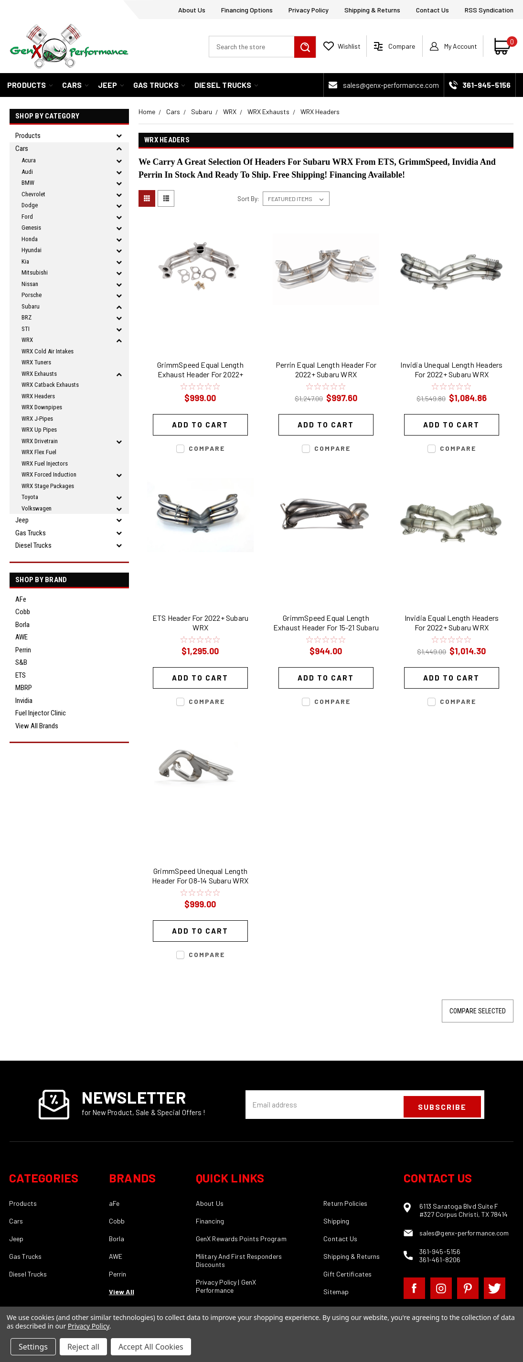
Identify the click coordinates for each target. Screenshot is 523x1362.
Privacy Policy (308, 10)
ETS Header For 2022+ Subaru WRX (200, 622)
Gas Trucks (159, 84)
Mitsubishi (34, 272)
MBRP (23, 687)
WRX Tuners (36, 362)
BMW (27, 182)
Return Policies (345, 1203)
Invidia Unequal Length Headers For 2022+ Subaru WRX (451, 369)
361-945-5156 (439, 1251)
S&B (21, 662)
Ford (27, 216)
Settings (33, 1346)
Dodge (29, 205)
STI (25, 328)
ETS (20, 675)
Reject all (83, 1346)
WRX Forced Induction (48, 474)
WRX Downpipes (41, 407)
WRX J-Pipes (37, 418)
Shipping (336, 1221)
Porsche (31, 294)
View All (121, 1292)
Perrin (23, 650)
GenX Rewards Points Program (241, 1238)
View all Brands (36, 726)
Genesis (31, 227)
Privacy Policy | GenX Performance (226, 1286)
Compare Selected (477, 1011)
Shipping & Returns (372, 10)
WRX (27, 339)
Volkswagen (36, 508)
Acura (28, 160)
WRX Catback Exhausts (50, 384)
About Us (191, 10)
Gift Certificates (347, 1274)
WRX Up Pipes (39, 429)
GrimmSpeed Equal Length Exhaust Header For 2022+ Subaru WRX (200, 371)
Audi (27, 171)
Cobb (22, 611)
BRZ (26, 317)
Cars (75, 84)
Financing (210, 1221)
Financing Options (247, 10)
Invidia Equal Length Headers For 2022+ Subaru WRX (452, 622)
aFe (20, 599)
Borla (22, 624)
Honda (29, 239)
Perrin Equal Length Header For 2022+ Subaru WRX (326, 369)
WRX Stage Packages (47, 485)
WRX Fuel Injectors (44, 463)
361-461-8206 (439, 1260)
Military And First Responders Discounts (239, 1260)
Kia (25, 261)
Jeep (111, 84)
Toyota (29, 496)
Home (147, 111)
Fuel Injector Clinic (40, 713)
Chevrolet (33, 194)
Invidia (23, 700)
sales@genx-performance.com (391, 85)
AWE (21, 637)
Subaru (30, 306)
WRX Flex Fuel (38, 452)
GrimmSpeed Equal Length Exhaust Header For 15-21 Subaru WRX (326, 624)
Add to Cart (200, 424)
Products (30, 84)
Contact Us (432, 10)
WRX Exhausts (39, 373)
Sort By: (248, 198)
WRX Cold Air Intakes (47, 351)
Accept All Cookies (150, 1346)
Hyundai (31, 250)
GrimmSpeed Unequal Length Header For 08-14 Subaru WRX (200, 875)
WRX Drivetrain (39, 441)
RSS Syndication (489, 10)
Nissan (29, 283)
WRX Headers (38, 396)
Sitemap (336, 1292)
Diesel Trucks (226, 84)
